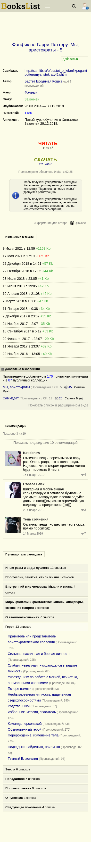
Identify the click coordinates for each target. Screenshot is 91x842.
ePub (48, 164)
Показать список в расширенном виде (58, 405)
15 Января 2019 (33, 475)
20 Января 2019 (33, 510)
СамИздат (11, 398)
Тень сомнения (36, 519)
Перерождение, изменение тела (33, 735)
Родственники (19, 706)
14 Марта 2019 (33, 533)
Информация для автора (50, 223)
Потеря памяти (20, 689)
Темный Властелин (23, 758)
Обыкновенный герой (24, 729)
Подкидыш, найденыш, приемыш (34, 747)
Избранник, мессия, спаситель (32, 712)
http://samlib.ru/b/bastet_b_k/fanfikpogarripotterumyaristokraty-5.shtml (56, 72)
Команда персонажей (25, 724)
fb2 (41, 164)
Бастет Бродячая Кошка (43, 81)
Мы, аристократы (16, 387)
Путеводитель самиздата (23, 554)
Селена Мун (73, 398)
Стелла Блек (33, 484)
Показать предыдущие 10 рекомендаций (45, 443)
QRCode (80, 223)
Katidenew (31, 453)
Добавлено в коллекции (22, 369)
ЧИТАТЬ (48, 143)
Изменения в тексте (19, 237)
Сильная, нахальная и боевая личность (39, 654)
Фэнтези (31, 92)
